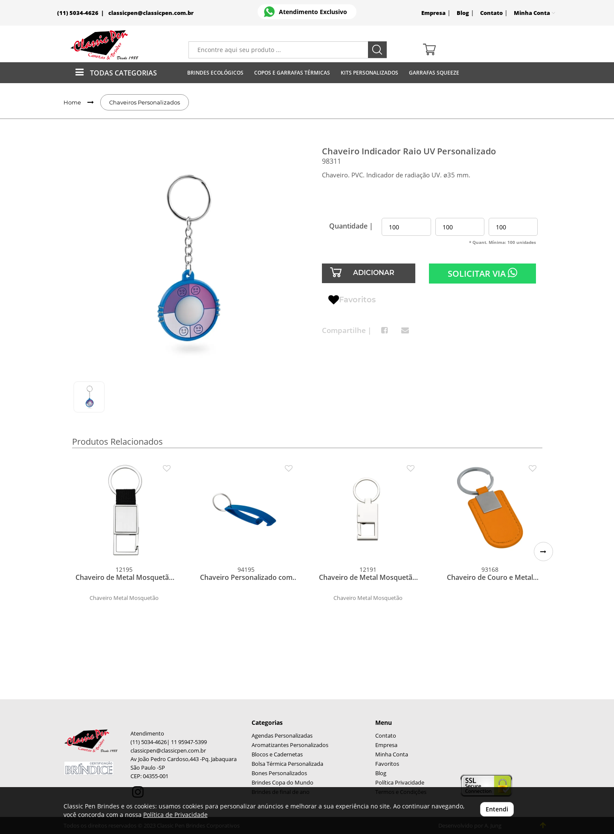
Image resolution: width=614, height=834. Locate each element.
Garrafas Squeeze (434, 72)
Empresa (433, 13)
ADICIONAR (373, 273)
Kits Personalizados (369, 72)
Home (72, 102)
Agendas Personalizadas (282, 735)
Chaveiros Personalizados (144, 102)
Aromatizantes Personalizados (290, 745)
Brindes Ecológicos (215, 72)
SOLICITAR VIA (482, 273)
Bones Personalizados (279, 773)
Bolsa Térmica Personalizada (287, 763)
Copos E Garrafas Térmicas (292, 72)
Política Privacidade (399, 782)
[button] (543, 551)
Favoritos (352, 300)
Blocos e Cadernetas (277, 754)
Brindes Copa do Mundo (282, 782)
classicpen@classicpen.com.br (151, 13)
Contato (491, 13)
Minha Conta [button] (534, 13)
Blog (463, 13)
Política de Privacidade (175, 815)
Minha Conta (391, 754)
